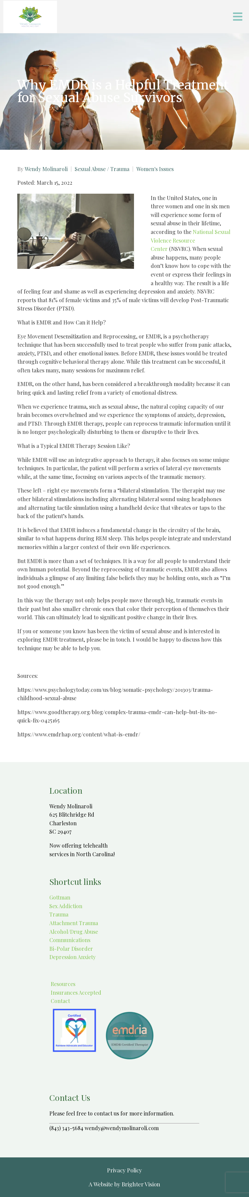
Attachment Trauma (73, 922)
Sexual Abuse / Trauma (102, 169)
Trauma (58, 914)
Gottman (59, 897)
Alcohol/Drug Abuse (73, 931)
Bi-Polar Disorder (71, 948)
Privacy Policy (124, 1170)
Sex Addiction (65, 905)
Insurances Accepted (75, 992)
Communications (69, 939)
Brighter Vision (141, 1184)
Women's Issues (155, 169)
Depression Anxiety (72, 956)
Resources (62, 983)
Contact (59, 1000)
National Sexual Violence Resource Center (190, 240)
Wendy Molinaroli (46, 169)
